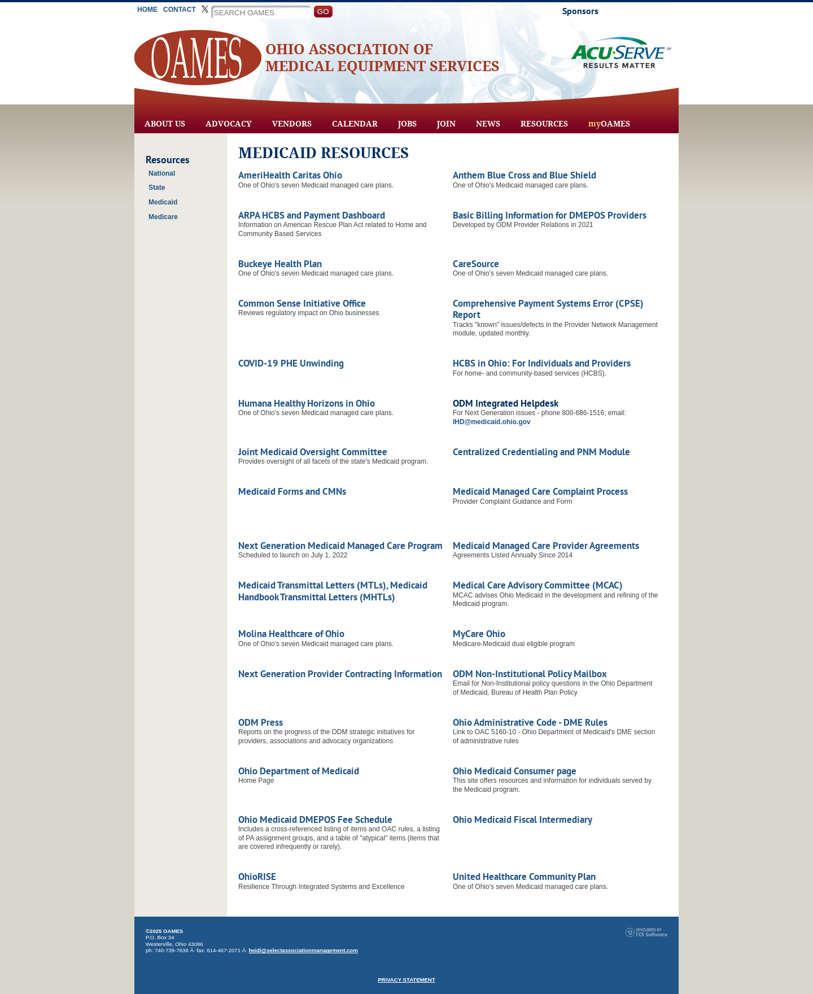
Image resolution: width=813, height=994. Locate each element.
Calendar (355, 124)
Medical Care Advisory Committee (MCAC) (538, 585)
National (161, 173)
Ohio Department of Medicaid (298, 771)
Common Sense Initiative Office (302, 303)
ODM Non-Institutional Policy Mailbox (530, 674)
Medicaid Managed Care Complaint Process (540, 491)
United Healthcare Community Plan (524, 876)
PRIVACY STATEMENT (406, 979)
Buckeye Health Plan (280, 264)
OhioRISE (257, 876)
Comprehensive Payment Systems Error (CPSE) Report (548, 309)
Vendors (292, 124)
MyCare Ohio (479, 633)
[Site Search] (261, 12)
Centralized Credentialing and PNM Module (541, 452)
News (488, 124)
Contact (179, 10)
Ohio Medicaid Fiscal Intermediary (522, 819)
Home (147, 10)
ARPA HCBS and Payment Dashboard (311, 215)
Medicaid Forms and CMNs (292, 491)
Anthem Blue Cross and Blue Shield (524, 175)
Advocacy (229, 124)
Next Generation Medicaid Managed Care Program (340, 545)
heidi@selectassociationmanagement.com (302, 950)
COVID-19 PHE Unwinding (291, 363)
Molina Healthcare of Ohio (291, 633)
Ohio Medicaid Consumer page (514, 771)
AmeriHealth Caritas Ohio (290, 175)
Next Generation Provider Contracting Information (340, 674)
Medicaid (162, 202)
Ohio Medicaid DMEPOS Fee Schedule (315, 819)
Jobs (407, 124)
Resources (544, 124)
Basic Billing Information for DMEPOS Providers (549, 215)
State (156, 187)
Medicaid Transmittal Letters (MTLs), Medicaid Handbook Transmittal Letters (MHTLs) (332, 591)
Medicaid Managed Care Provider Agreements (546, 545)
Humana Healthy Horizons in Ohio (306, 403)
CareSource (476, 264)
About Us (165, 124)
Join (446, 124)
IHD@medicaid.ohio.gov (492, 422)
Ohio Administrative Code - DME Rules (530, 722)
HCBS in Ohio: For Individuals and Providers (542, 363)
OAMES (609, 124)
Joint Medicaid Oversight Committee (312, 452)
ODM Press (260, 722)
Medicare (163, 217)
